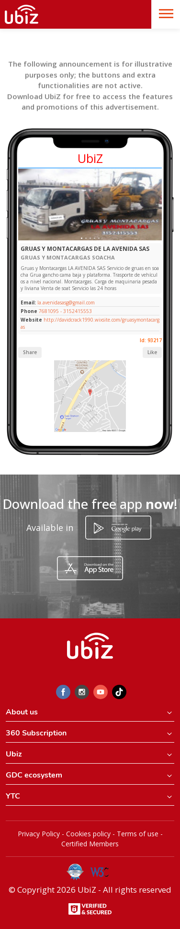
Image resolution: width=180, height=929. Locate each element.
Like (152, 352)
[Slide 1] (81, 238)
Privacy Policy (39, 833)
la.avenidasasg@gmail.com (65, 302)
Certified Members (90, 843)
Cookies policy (88, 833)
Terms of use (137, 833)
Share (30, 352)
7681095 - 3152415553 (65, 311)
